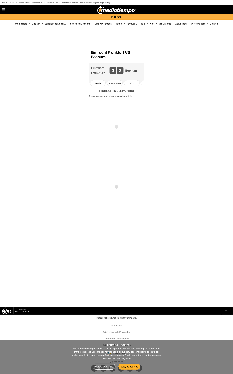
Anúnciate (116, 325)
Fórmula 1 (132, 23)
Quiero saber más (104, 366)
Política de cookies (114, 354)
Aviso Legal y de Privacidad (116, 331)
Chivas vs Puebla (53, 2)
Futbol (119, 23)
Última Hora (21, 23)
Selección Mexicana (80, 23)
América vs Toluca (38, 2)
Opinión (214, 23)
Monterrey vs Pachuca (69, 2)
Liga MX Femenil (103, 23)
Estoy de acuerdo (129, 366)
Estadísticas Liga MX (55, 23)
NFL (143, 23)
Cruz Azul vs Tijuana (22, 2)
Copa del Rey (105, 2)
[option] (98, 83)
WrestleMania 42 (85, 2)
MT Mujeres (165, 23)
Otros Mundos (198, 23)
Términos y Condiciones (116, 338)
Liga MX (36, 23)
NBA (152, 23)
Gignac (96, 2)
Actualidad (181, 23)
